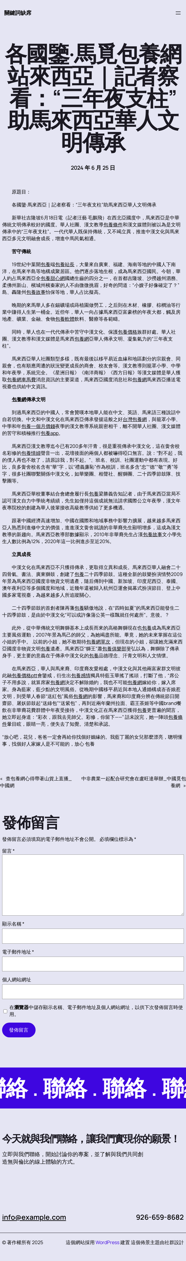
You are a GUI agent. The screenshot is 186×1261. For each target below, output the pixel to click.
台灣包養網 (135, 419)
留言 (8, 850)
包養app (49, 433)
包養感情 (80, 675)
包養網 (81, 338)
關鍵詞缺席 (17, 12)
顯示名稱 (13, 923)
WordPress (107, 1242)
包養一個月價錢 (38, 426)
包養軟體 (64, 319)
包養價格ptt (24, 675)
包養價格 (127, 332)
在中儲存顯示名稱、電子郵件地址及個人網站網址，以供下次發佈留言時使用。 (96, 1010)
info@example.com (34, 1217)
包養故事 (36, 292)
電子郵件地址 (18, 951)
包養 (45, 264)
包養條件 (113, 224)
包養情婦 (31, 453)
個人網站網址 (16, 979)
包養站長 (64, 264)
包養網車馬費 (21, 379)
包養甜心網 (53, 278)
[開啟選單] (178, 13)
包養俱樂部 (114, 648)
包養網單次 (98, 641)
